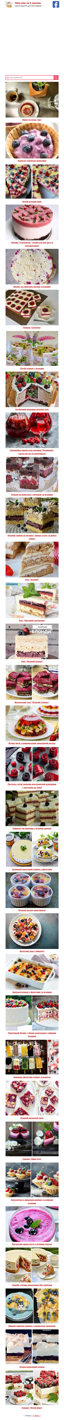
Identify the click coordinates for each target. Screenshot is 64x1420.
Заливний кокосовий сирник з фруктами (32, 869)
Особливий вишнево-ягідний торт (32, 409)
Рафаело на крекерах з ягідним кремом (32, 828)
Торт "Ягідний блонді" (32, 661)
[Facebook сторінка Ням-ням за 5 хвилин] (56, 2)
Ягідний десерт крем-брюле (32, 910)
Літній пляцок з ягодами (32, 368)
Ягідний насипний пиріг (32, 1118)
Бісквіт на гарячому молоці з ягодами (32, 286)
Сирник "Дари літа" (31, 1159)
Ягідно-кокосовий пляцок (32, 1367)
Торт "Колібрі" (32, 579)
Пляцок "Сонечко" (32, 327)
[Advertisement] (32, 41)
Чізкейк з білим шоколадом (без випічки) (32, 1285)
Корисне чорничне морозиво (32, 161)
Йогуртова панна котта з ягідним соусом (32, 1244)
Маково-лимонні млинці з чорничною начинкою (32, 1326)
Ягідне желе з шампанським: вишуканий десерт (32, 743)
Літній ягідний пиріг (32, 201)
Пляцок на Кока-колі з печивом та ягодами (32, 494)
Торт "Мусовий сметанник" (32, 620)
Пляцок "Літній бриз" (32, 1408)
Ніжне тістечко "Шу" (32, 120)
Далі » (37, 1415)
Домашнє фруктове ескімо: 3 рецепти (32, 1077)
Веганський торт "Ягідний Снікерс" (32, 702)
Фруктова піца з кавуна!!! (32, 951)
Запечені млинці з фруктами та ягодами (32, 992)
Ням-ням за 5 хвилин (28, 3)
